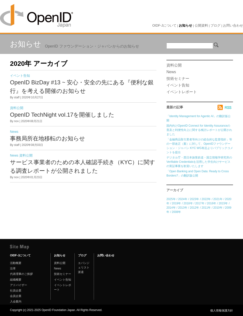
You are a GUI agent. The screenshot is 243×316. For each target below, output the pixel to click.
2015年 (223, 203)
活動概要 (15, 263)
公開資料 (201, 25)
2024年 (182, 199)
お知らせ (185, 25)
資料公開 (16, 108)
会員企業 (15, 296)
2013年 (182, 207)
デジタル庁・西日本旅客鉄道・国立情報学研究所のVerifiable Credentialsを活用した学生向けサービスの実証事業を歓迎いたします (199, 162)
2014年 (171, 207)
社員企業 (15, 290)
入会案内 (15, 301)
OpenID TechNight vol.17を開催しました (62, 114)
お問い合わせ (233, 25)
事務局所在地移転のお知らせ (47, 138)
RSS (225, 107)
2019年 (176, 203)
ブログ (215, 25)
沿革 (13, 268)
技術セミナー (177, 79)
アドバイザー (18, 285)
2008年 (176, 212)
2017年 (199, 203)
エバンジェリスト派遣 (83, 267)
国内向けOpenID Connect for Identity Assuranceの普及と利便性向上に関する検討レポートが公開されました (199, 130)
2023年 (194, 199)
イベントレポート (181, 92)
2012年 (194, 207)
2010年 (218, 207)
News (14, 132)
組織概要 (15, 279)
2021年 (218, 199)
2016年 (211, 203)
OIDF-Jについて (164, 25)
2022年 (206, 199)
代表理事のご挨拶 (21, 274)
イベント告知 (20, 75)
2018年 (188, 203)
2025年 (171, 199)
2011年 (206, 207)
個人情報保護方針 (221, 310)
